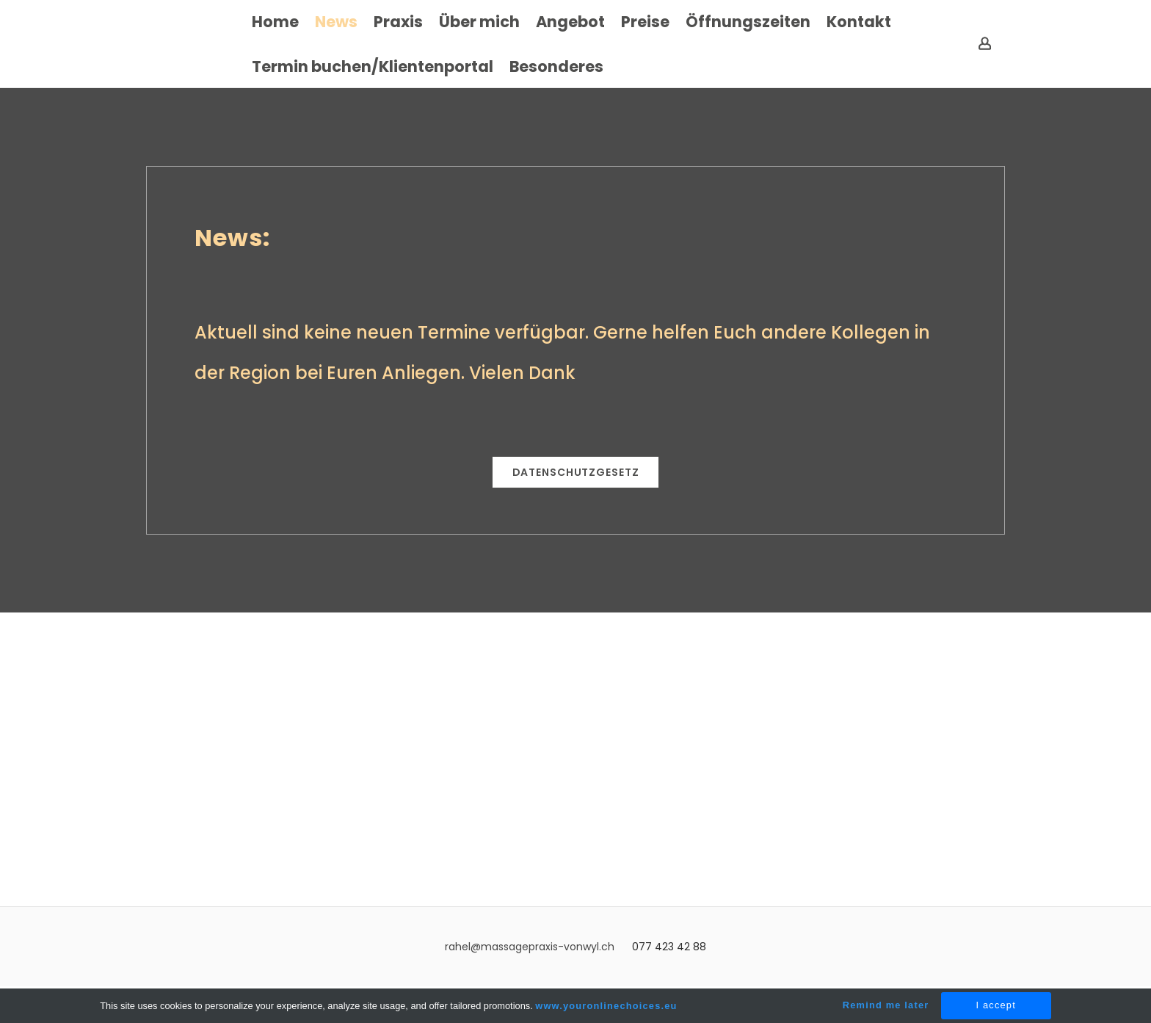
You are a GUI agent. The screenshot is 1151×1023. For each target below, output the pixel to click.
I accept (996, 1005)
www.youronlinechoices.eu (606, 1005)
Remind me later (886, 1005)
